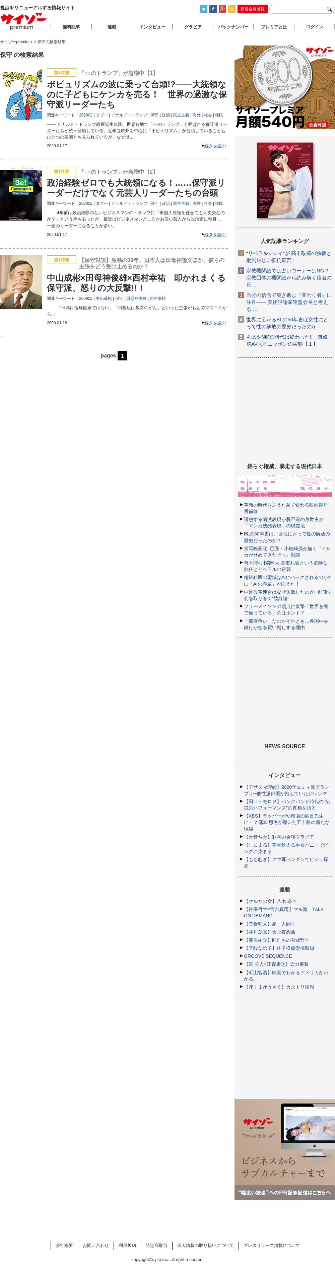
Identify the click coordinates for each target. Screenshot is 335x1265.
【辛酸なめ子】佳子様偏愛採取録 (279, 948)
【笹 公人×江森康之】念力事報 (276, 964)
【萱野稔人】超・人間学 (269, 924)
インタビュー (152, 26)
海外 (197, 115)
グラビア (193, 26)
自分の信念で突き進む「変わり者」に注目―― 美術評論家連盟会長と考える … (289, 302)
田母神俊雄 (136, 298)
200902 (85, 298)
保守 (154, 115)
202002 (85, 115)
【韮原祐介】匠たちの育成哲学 (277, 940)
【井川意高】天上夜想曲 (269, 932)
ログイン (314, 26)
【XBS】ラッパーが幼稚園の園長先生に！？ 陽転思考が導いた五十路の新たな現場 (287, 822)
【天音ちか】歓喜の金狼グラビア (279, 837)
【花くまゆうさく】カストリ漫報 (279, 987)
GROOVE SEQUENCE (268, 956)
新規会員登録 (253, 9)
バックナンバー (233, 26)
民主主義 (181, 115)
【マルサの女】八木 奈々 (270, 901)
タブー (102, 115)
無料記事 (71, 26)
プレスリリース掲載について (272, 1245)
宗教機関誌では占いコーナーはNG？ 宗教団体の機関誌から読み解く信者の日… (289, 277)
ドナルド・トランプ (129, 115)
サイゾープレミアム (24, 21)
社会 (208, 115)
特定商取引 (157, 1245)
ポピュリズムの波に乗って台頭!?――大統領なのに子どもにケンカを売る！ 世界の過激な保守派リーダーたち (137, 94)
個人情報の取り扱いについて (205, 1245)
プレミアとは (274, 26)
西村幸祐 (158, 298)
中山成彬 (104, 298)
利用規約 (127, 1245)
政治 (166, 115)
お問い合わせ (96, 1245)
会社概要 (64, 1245)
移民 (219, 115)
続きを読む (215, 146)
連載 (112, 26)
